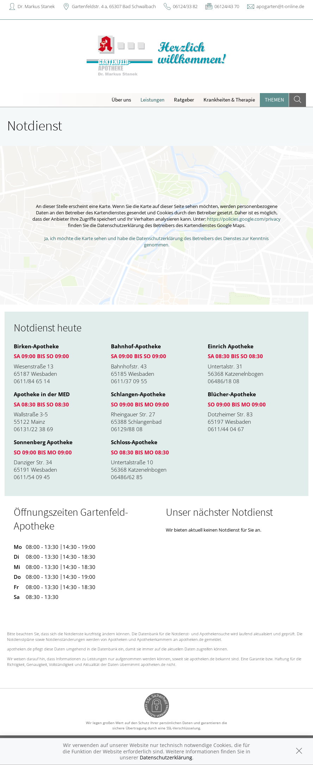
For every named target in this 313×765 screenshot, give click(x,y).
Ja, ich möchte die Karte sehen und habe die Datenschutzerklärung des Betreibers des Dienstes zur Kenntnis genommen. (156, 241)
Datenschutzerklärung (166, 757)
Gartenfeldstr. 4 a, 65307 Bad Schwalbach (114, 6)
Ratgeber (184, 99)
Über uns (121, 99)
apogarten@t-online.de (280, 6)
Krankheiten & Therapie (229, 99)
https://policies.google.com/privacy (244, 219)
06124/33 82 (185, 6)
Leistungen (152, 99)
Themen (274, 99)
